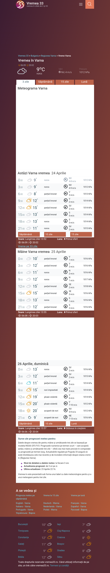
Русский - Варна (79, 509)
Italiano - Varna (23, 506)
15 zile (65, 81)
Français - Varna (78, 503)
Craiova (61, 537)
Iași (59, 524)
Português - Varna (24, 509)
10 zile (48, 234)
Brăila (21, 557)
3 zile (25, 81)
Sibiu (59, 557)
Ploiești (22, 550)
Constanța (23, 537)
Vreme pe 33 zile (28, 246)
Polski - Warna (50, 509)
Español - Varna (78, 506)
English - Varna (23, 503)
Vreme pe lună (78, 495)
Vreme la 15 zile (51, 495)
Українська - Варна (25, 513)
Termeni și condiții (59, 565)
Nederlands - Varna (52, 506)
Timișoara (23, 530)
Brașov (60, 543)
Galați (21, 543)
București (23, 524)
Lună (84, 81)
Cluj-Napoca (63, 530)
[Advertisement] (55, 30)
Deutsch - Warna (51, 503)
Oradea (61, 550)
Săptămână (45, 81)
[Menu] (81, 5)
